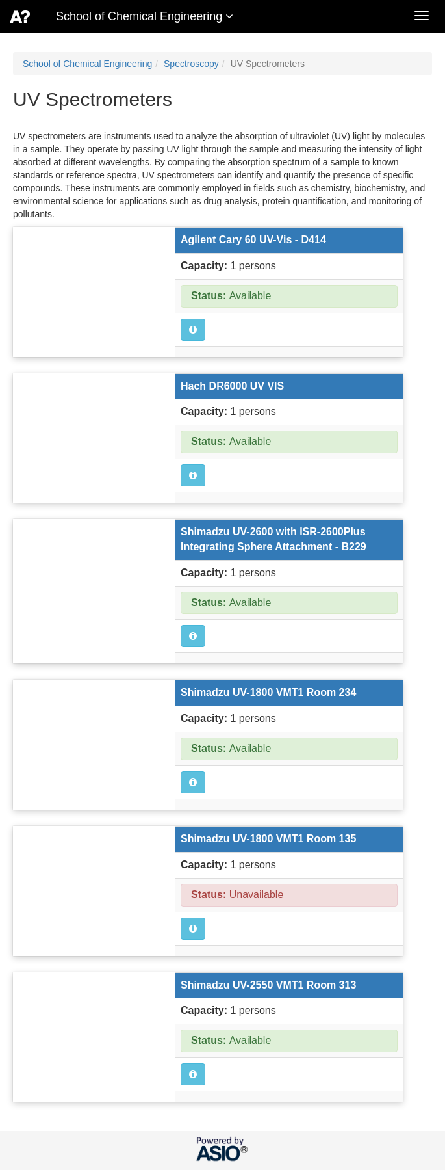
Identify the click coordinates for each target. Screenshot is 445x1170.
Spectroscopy (191, 64)
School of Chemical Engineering (87, 64)
